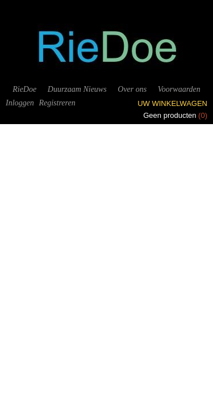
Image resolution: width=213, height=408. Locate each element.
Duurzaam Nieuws (77, 89)
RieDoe (24, 89)
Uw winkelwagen (172, 103)
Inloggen (20, 103)
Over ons (132, 89)
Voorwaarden (179, 89)
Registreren (57, 103)
